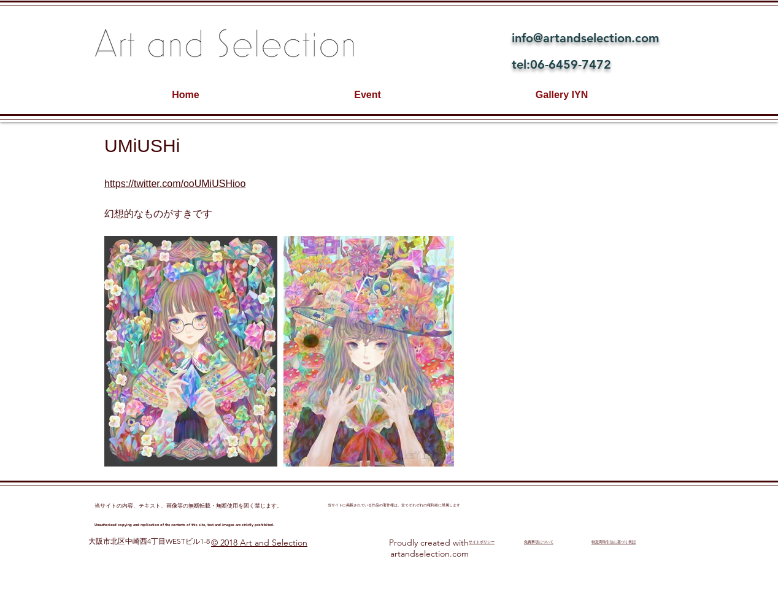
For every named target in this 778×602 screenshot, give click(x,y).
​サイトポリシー (482, 542)
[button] (190, 351)
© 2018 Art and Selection (259, 542)
